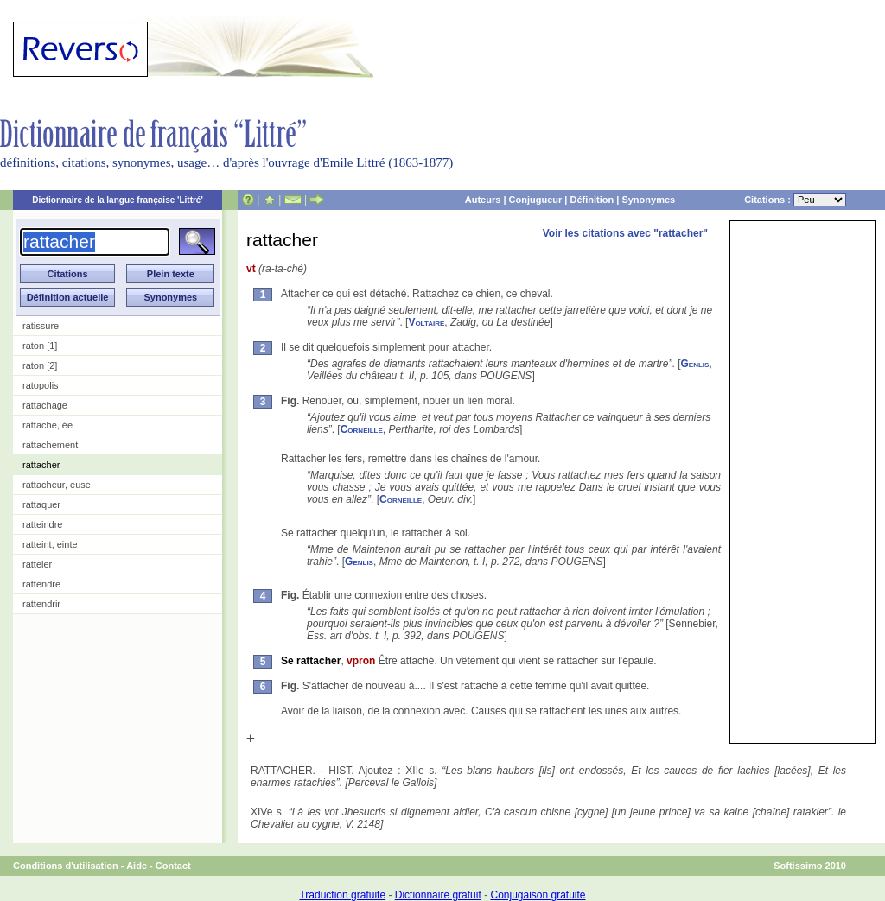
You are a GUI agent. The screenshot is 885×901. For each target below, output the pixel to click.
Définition (592, 199)
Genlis (695, 364)
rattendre (41, 584)
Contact (173, 865)
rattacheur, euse (56, 484)
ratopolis (40, 385)
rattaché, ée (47, 425)
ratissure (40, 325)
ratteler (37, 564)
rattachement (50, 445)
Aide (136, 865)
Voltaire (426, 322)
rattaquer (41, 504)
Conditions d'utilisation (65, 865)
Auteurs (483, 199)
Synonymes (648, 199)
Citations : (795, 199)
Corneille (362, 429)
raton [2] (39, 365)
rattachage (44, 405)
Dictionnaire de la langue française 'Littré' (117, 200)
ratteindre (42, 524)
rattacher (41, 465)
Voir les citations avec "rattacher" (625, 233)
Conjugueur (536, 199)
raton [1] (39, 345)
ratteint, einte (50, 544)
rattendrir (41, 604)
